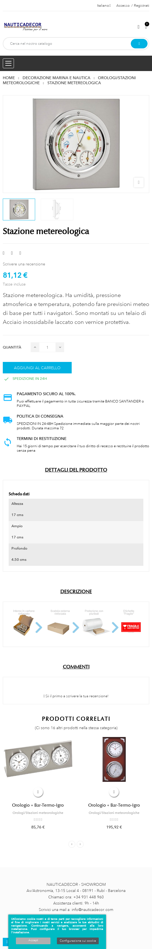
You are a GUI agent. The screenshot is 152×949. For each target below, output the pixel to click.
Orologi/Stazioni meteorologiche (38, 813)
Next (80, 844)
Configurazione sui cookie (78, 941)
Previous (71, 844)
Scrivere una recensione (24, 264)
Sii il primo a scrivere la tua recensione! (76, 696)
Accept (33, 940)
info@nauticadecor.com (92, 909)
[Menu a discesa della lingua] (104, 5)
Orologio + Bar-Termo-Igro (38, 805)
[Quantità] (47, 347)
